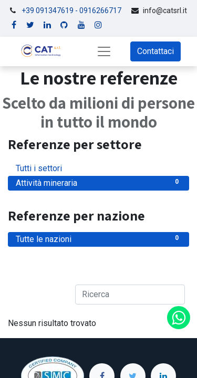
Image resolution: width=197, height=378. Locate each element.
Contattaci (155, 51)
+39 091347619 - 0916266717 (71, 10)
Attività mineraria (98, 182)
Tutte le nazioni (98, 238)
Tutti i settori (98, 167)
